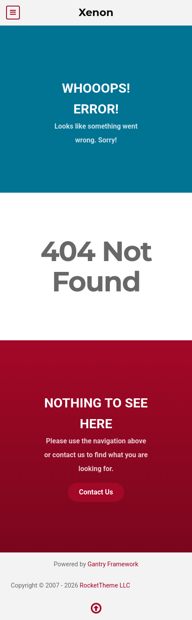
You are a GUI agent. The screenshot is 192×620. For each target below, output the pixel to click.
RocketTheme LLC (105, 585)
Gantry (112, 564)
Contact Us (96, 492)
